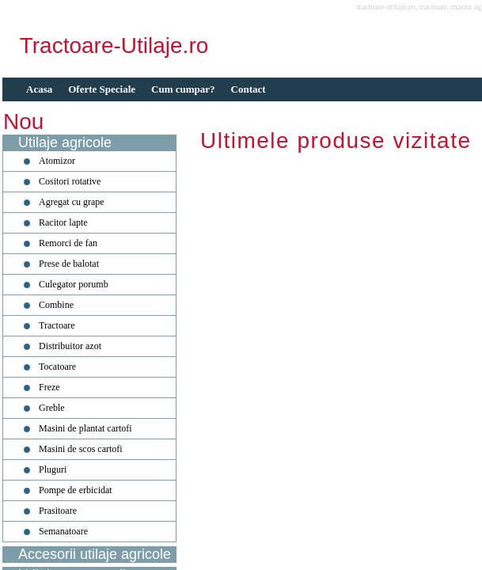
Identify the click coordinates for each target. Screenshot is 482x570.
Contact (248, 89)
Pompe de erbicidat (75, 490)
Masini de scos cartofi (81, 448)
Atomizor (57, 160)
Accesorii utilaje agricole (94, 554)
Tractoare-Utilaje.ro (114, 45)
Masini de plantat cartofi (85, 428)
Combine (56, 304)
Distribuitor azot (70, 346)
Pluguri (52, 469)
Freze (49, 387)
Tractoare (57, 325)
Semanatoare (63, 531)
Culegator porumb (73, 284)
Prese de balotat (69, 263)
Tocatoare (57, 366)
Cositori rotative (70, 181)
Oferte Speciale (101, 89)
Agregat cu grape (71, 201)
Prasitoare (58, 510)
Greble (52, 407)
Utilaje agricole (65, 142)
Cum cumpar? (183, 89)
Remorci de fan (68, 243)
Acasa (39, 89)
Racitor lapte (63, 222)
